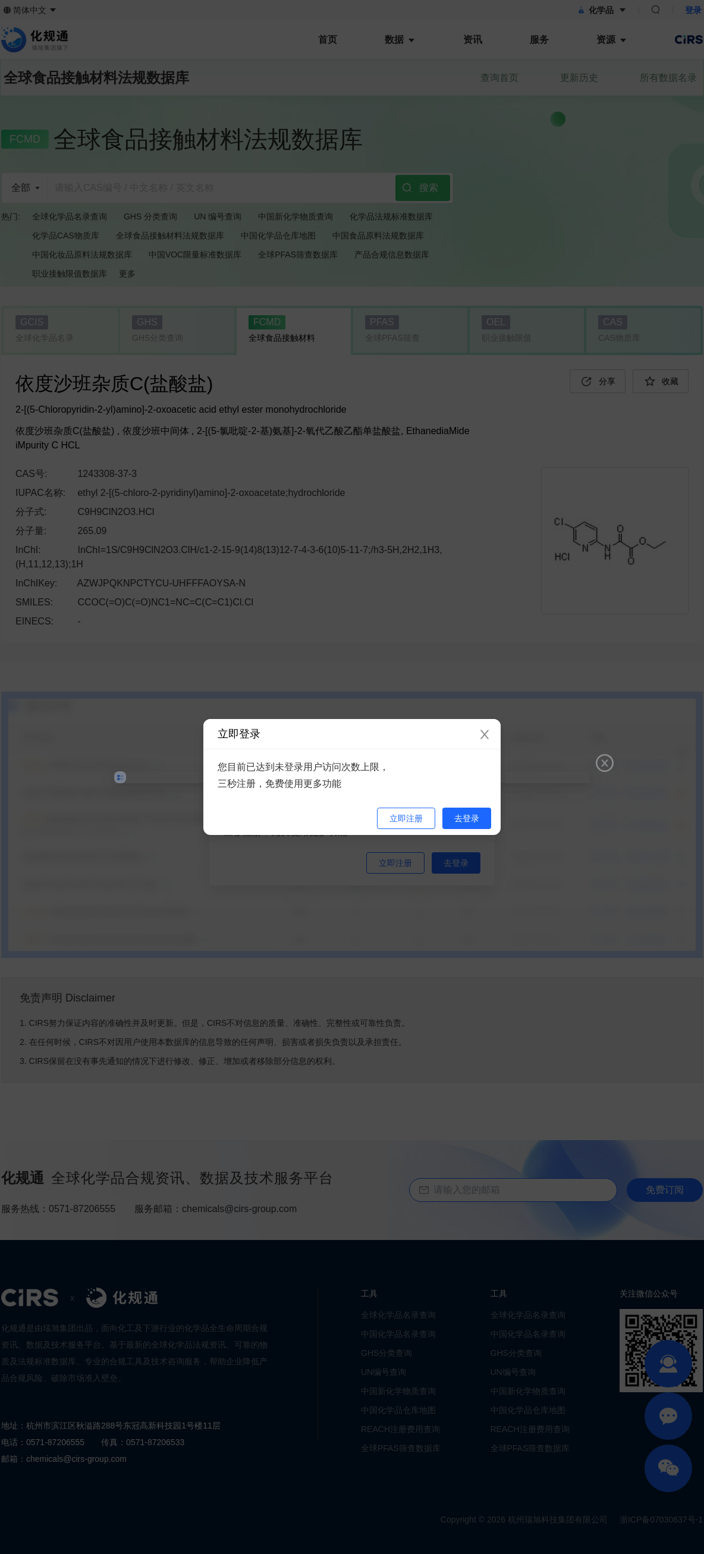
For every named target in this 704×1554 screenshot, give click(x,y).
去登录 (466, 818)
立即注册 (406, 818)
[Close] (485, 735)
